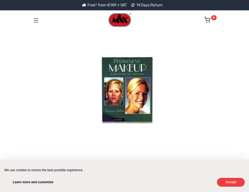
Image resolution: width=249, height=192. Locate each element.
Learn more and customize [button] (33, 182)
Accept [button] (231, 182)
